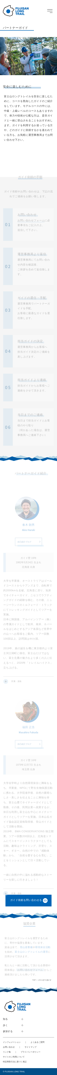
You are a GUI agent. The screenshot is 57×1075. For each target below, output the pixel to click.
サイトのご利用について (14, 1057)
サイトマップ (30, 1047)
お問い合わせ (9, 1047)
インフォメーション (12, 1042)
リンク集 (7, 1052)
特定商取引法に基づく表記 (15, 1062)
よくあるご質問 (37, 1042)
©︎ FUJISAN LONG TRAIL (14, 1071)
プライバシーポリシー (30, 1052)
